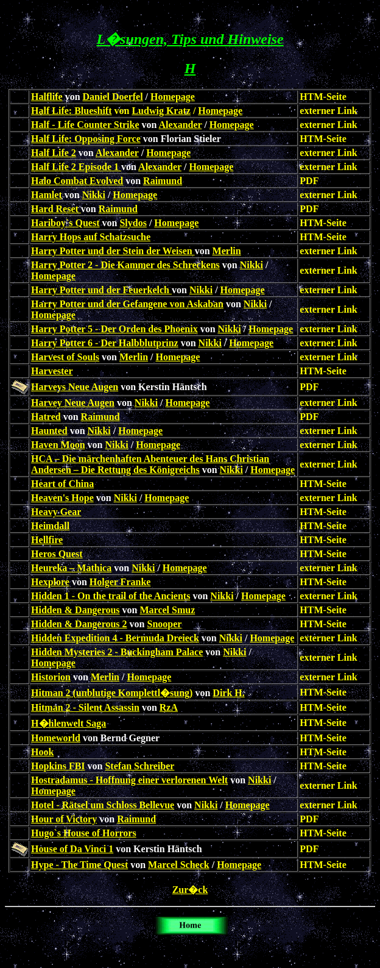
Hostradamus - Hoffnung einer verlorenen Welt (129, 780)
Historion (51, 677)
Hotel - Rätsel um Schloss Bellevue (102, 805)
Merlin (227, 251)
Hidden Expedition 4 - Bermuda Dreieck (115, 638)
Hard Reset (56, 209)
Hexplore (50, 582)
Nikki (93, 195)
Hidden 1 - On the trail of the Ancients (110, 596)
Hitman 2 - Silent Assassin (85, 707)
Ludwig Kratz (161, 110)
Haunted (49, 430)
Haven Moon (58, 445)
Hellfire (47, 540)
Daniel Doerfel (113, 96)
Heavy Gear (56, 512)
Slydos (132, 223)
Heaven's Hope (62, 498)
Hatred (46, 416)
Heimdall (50, 526)
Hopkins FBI (58, 766)
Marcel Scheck (178, 864)
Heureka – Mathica (71, 568)
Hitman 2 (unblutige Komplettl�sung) (111, 693)
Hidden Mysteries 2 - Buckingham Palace (117, 652)
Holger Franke (120, 582)
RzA (169, 707)
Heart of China (62, 484)
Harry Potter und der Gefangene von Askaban (127, 304)
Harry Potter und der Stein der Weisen (113, 251)
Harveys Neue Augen (74, 387)
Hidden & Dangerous (75, 610)
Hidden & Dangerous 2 (79, 624)
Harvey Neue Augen (72, 402)
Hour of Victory (64, 819)
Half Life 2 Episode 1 (76, 167)
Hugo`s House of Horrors (83, 833)
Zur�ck (190, 889)
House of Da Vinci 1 (72, 849)
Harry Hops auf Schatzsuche (90, 237)
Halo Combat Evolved (77, 181)
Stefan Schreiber (139, 766)
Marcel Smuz (167, 610)
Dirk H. (228, 693)
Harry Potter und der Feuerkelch (101, 290)
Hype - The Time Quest (79, 864)
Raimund (162, 181)
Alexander (180, 124)
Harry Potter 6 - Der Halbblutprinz (104, 343)
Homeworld (55, 738)
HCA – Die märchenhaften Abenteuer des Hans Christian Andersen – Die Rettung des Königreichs (150, 464)
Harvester (51, 371)
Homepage (172, 96)
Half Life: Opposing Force (86, 138)
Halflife (47, 96)
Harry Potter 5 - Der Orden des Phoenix (114, 329)
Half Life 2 (53, 153)
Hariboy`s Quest (65, 223)
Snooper (164, 624)
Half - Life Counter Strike (85, 124)
